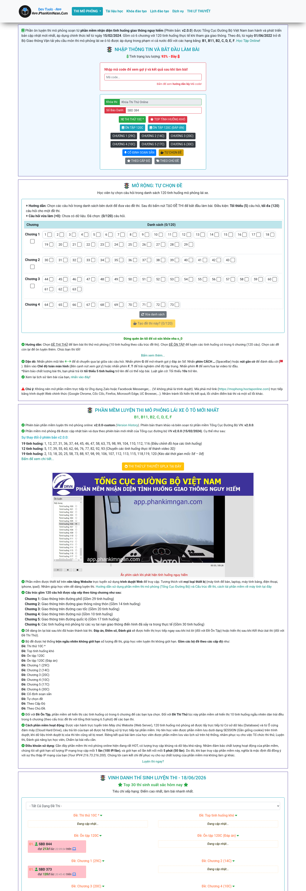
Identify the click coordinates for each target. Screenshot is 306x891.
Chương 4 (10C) (123, 144)
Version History (127, 425)
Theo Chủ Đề (167, 161)
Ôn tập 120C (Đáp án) (167, 127)
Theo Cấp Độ (138, 161)
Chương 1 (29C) (123, 136)
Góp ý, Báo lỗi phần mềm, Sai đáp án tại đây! (153, 838)
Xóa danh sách (152, 314)
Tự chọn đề (171, 152)
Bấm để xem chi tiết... (37, 459)
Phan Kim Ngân (173, 882)
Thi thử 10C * (132, 119)
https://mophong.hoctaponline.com (244, 389)
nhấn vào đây (80, 377)
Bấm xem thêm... (153, 355)
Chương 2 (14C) (153, 136)
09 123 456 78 (142, 866)
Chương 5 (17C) (153, 144)
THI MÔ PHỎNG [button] (86, 11)
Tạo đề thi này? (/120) (153, 323)
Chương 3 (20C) (182, 136)
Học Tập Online (247, 41)
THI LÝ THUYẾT (199, 11)
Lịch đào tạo (159, 11)
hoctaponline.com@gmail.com (186, 866)
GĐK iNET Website (208, 876)
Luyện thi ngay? (153, 761)
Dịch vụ (178, 11)
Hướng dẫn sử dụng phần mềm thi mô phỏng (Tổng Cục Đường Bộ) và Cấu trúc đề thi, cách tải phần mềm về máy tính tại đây (184, 587)
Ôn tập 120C (132, 127)
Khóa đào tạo (136, 11)
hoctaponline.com (128, 876)
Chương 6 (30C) (182, 144)
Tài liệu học (114, 11)
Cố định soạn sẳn (139, 152)
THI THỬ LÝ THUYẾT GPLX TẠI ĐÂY (153, 466)
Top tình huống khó (167, 119)
